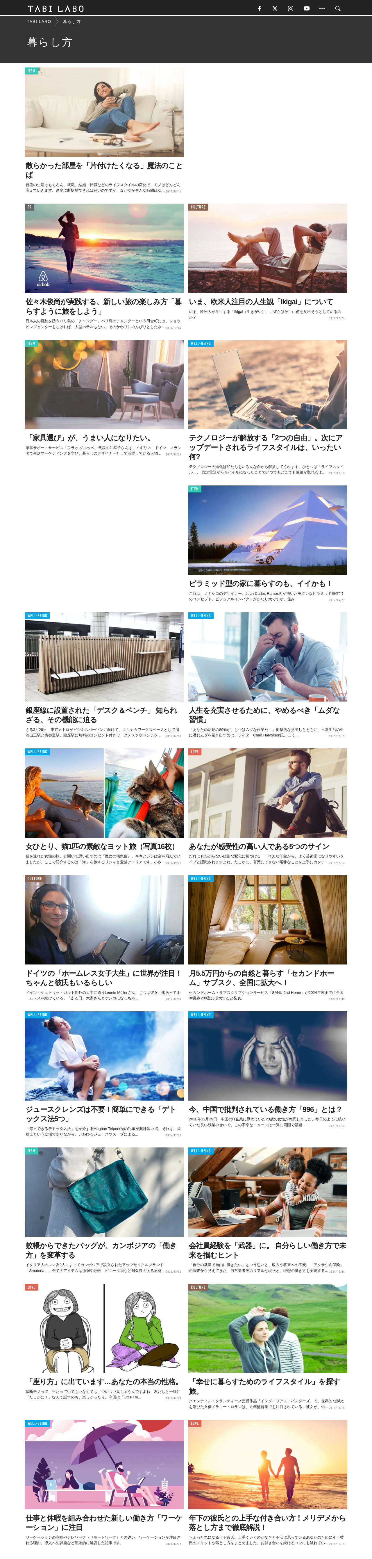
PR (30, 209)
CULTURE (198, 209)
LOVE (195, 753)
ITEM (31, 72)
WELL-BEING (201, 345)
